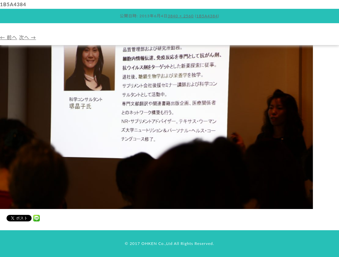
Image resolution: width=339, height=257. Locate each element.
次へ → (27, 37)
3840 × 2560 (181, 15)
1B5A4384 (207, 15)
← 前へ (8, 37)
